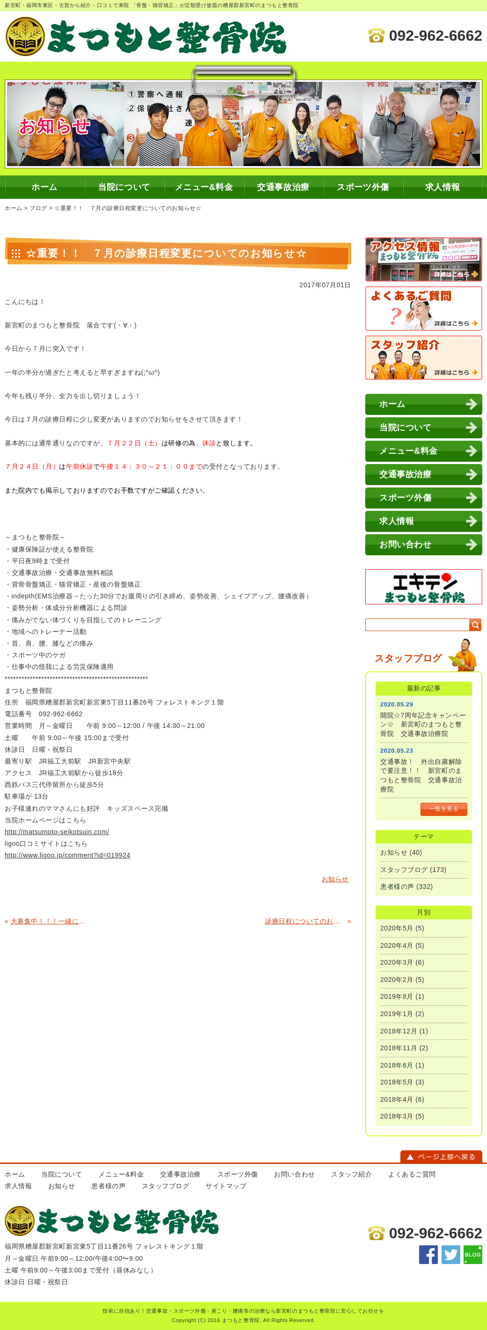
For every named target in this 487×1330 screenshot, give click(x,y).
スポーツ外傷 (363, 187)
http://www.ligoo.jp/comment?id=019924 (68, 855)
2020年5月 (396, 928)
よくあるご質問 (412, 1174)
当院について (124, 187)
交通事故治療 (283, 187)
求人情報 (442, 187)
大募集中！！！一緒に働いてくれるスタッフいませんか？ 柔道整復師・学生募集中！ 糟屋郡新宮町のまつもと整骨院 (51, 921)
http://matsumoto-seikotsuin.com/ (57, 832)
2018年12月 (398, 1031)
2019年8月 (396, 996)
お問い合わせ (405, 544)
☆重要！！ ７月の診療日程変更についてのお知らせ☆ (127, 208)
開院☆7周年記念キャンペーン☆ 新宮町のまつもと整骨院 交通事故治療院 (423, 724)
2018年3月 (396, 1116)
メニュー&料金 (204, 187)
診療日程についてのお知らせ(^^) (305, 921)
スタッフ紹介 (351, 1174)
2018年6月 (396, 1065)
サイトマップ (226, 1186)
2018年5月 (396, 1082)
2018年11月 (398, 1048)
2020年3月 (396, 962)
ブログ (38, 208)
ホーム (44, 187)
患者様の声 (397, 886)
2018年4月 (396, 1099)
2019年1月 (396, 1013)
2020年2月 (396, 979)
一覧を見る (444, 809)
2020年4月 (396, 945)
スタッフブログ (404, 869)
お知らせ (393, 852)
